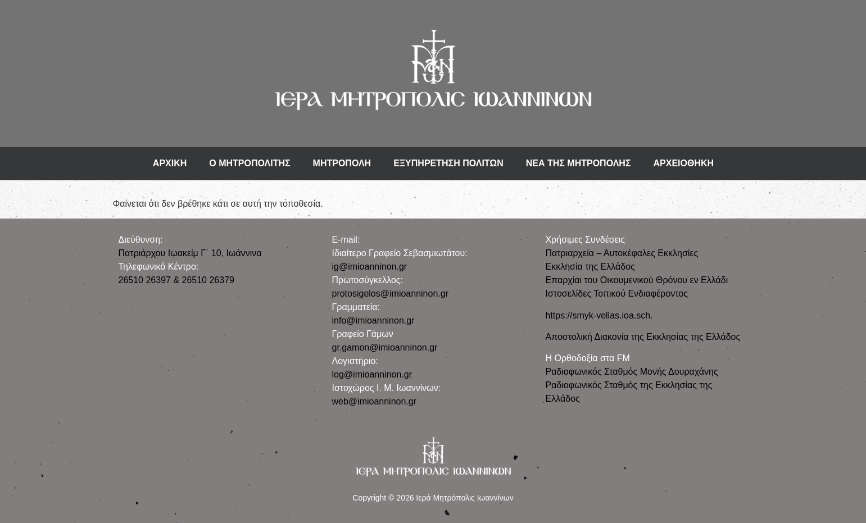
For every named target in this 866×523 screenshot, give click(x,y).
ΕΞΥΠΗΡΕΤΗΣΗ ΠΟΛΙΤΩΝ (448, 163)
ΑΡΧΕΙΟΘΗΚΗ (684, 163)
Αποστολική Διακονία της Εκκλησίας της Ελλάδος (642, 337)
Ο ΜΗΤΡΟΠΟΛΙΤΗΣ (249, 163)
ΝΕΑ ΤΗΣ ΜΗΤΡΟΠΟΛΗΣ (578, 163)
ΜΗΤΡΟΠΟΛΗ (342, 163)
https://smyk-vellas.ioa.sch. (598, 315)
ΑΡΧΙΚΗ (170, 163)
